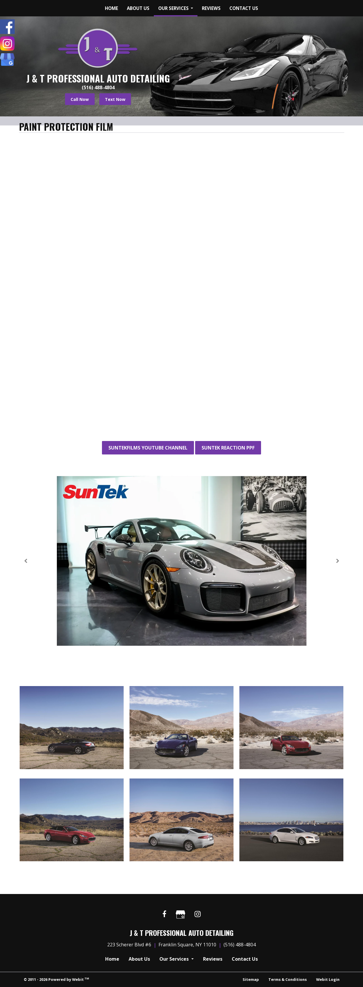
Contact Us (243, 8)
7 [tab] (204, 644)
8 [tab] (212, 644)
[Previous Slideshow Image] (26, 561)
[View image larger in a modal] (72, 727)
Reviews (211, 8)
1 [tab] (151, 644)
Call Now (80, 99)
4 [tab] (177, 644)
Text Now (115, 99)
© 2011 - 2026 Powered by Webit (56, 979)
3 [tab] (168, 644)
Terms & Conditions (287, 979)
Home (111, 8)
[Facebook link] (164, 914)
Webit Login (328, 979)
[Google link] (180, 915)
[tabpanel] (181, 561)
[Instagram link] (197, 914)
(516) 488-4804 (98, 87)
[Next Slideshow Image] (337, 561)
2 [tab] (160, 644)
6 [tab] (195, 644)
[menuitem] (111, 8)
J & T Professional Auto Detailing (98, 78)
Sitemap (251, 979)
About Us (138, 8)
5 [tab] (186, 644)
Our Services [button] (174, 8)
